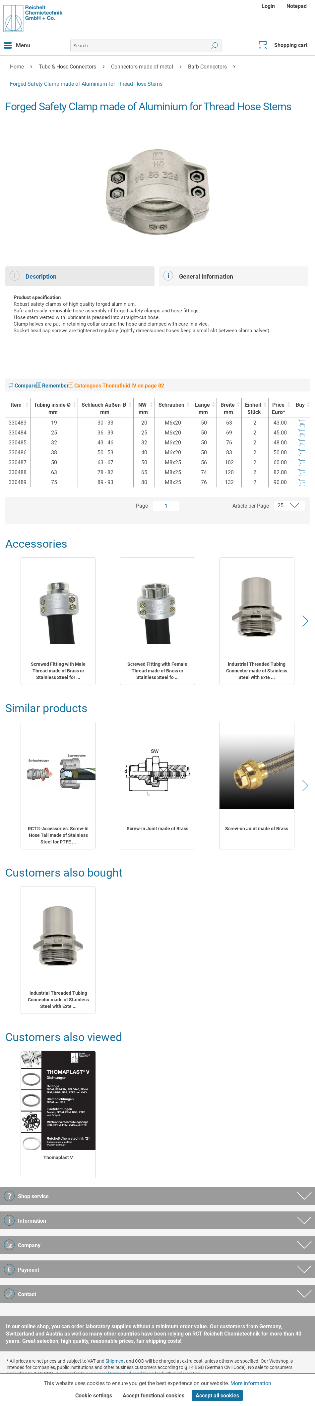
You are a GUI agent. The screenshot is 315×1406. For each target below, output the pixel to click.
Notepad (296, 6)
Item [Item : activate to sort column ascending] (16, 405)
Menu (17, 44)
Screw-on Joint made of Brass (256, 828)
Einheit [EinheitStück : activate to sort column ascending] (253, 409)
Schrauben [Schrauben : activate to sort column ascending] (171, 405)
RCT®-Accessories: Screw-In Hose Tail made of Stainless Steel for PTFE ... (58, 835)
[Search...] (145, 45)
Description (33, 276)
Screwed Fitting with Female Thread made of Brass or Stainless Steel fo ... (157, 670)
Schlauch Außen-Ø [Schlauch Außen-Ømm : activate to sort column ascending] (104, 409)
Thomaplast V (58, 1157)
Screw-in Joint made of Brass (157, 828)
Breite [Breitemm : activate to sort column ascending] (227, 409)
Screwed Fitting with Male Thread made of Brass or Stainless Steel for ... (58, 670)
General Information (198, 276)
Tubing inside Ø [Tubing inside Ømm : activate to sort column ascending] (52, 409)
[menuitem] (269, 6)
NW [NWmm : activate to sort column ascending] (142, 409)
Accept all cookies (217, 1395)
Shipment (115, 1361)
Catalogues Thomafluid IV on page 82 (116, 386)
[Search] (214, 45)
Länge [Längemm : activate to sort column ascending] (202, 409)
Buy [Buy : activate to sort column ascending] (300, 405)
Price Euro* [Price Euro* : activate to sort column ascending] (278, 408)
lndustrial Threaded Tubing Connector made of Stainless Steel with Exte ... (256, 670)
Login (268, 6)
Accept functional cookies (153, 1395)
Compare (22, 386)
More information (250, 1383)
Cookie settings (93, 1395)
